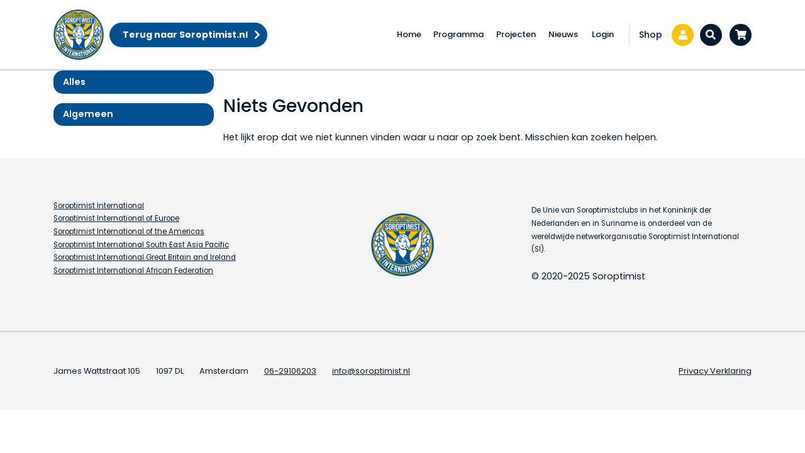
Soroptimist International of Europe (116, 218)
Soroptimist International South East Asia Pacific (141, 245)
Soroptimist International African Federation (133, 271)
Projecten (516, 34)
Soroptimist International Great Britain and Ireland (144, 257)
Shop (650, 34)
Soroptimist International (98, 206)
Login (603, 34)
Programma (458, 34)
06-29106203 (290, 371)
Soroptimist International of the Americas (128, 231)
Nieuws (563, 34)
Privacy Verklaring (715, 371)
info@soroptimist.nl (371, 371)
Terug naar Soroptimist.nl (185, 34)
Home (409, 34)
